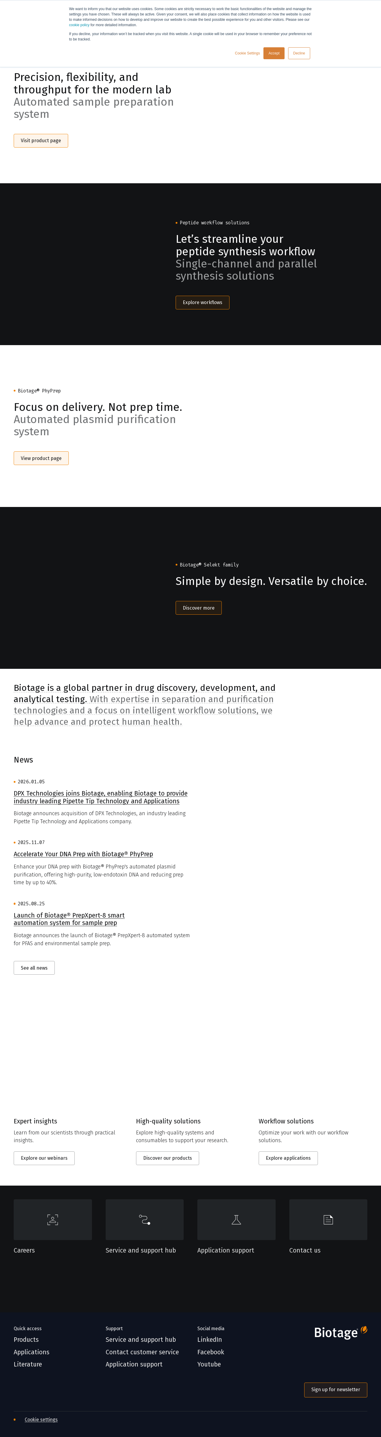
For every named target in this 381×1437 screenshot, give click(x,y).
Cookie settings (41, 1419)
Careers (24, 1250)
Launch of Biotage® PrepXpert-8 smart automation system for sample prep (69, 919)
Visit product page (41, 140)
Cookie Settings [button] (247, 53)
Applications (31, 1352)
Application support (225, 1250)
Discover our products (167, 1158)
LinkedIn (209, 1340)
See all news (34, 968)
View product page (41, 458)
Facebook (210, 1352)
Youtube (209, 1364)
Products (26, 1340)
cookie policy (79, 25)
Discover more (199, 608)
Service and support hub (141, 1250)
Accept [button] (273, 53)
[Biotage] (335, 1335)
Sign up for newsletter (335, 1389)
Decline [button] (299, 53)
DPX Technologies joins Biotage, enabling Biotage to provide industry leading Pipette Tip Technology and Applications (101, 797)
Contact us (305, 1250)
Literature (28, 1364)
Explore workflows (202, 302)
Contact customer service (142, 1352)
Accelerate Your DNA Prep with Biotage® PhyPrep (83, 854)
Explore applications (288, 1158)
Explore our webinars (44, 1158)
